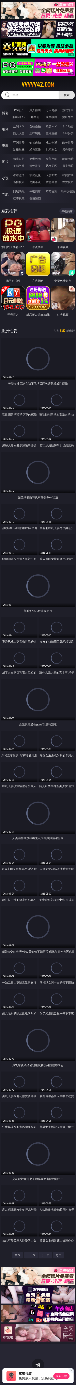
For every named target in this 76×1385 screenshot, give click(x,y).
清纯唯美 (35, 166)
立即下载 (61, 1376)
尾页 (58, 1255)
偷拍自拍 (35, 142)
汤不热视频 (68, 191)
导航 (5, 194)
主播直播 (51, 133)
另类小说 (35, 182)
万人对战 (51, 110)
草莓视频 (51, 191)
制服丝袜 (19, 149)
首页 (17, 1255)
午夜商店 (35, 191)
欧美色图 (51, 159)
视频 (5, 129)
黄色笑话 (51, 182)
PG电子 (19, 110)
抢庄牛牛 (68, 117)
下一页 (45, 1255)
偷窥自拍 (19, 159)
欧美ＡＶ (51, 126)
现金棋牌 (51, 117)
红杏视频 (19, 198)
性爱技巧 (68, 182)
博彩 (5, 113)
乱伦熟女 (51, 149)
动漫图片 (68, 159)
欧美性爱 (68, 142)
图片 (5, 161)
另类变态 (68, 149)
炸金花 (35, 117)
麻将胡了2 (18, 117)
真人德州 (35, 110)
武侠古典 (68, 175)
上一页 (31, 1255)
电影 (5, 145)
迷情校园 (19, 182)
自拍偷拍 (35, 126)
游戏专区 (68, 110)
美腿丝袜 (19, 166)
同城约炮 (19, 191)
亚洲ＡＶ (19, 126)
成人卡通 (51, 142)
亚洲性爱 (19, 142)
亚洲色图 (35, 159)
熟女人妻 (19, 133)
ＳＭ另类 (68, 133)
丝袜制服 (35, 133)
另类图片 (68, 166)
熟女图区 (51, 166)
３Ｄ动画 (68, 126)
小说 (5, 178)
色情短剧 (35, 198)
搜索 (67, 95)
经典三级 (35, 149)
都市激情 (19, 175)
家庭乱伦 (35, 175)
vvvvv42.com (38, 85)
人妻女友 (51, 175)
